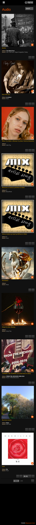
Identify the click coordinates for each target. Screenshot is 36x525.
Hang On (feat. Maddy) (8, 327)
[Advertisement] (18, 502)
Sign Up (30, 2)
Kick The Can (6, 94)
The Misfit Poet (10, 50)
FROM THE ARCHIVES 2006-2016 (15, 376)
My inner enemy (6, 420)
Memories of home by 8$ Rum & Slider (13, 187)
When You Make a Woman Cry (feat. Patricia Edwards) (18, 141)
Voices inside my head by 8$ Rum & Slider (14, 234)
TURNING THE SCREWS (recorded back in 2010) (16, 373)
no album (8, 97)
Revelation (5, 280)
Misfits (4, 48)
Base (7, 422)
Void (3, 466)
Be (7, 469)
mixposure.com (30, 523)
